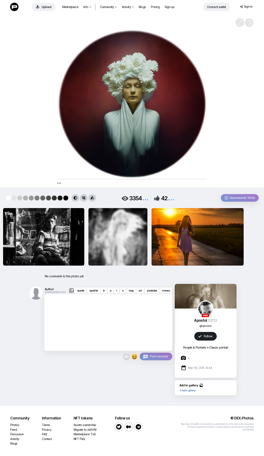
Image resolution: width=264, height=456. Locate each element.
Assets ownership (85, 425)
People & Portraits (194, 347)
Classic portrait (218, 347)
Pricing (155, 7)
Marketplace (70, 7)
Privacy (46, 429)
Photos (14, 425)
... (145, 198)
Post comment (159, 356)
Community (108, 7)
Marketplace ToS (85, 434)
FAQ (44, 434)
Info (87, 7)
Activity (128, 7)
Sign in (246, 6)
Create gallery (188, 390)
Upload (43, 7)
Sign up (169, 7)
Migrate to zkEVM (85, 429)
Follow (205, 336)
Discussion (17, 434)
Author (49, 289)
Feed (13, 429)
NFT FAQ (79, 439)
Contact (47, 439)
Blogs (142, 7)
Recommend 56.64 (240, 197)
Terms (46, 425)
